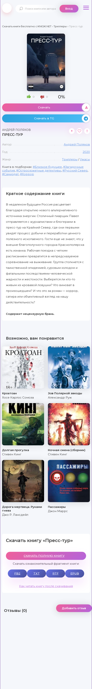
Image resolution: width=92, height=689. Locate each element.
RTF (55, 573)
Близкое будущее (48, 167)
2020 (86, 152)
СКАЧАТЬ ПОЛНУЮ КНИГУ (44, 556)
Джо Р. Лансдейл (15, 515)
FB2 (17, 573)
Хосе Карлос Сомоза (18, 397)
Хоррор (28, 174)
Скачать (64, 107)
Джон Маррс (58, 511)
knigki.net (7, 8)
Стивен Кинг (11, 454)
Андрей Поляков (77, 144)
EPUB (74, 573)
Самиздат (11, 174)
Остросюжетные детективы (39, 170)
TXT (36, 573)
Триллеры (69, 159)
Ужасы (85, 159)
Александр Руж (60, 397)
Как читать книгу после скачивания (46, 586)
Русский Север (76, 170)
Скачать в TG (62, 118)
